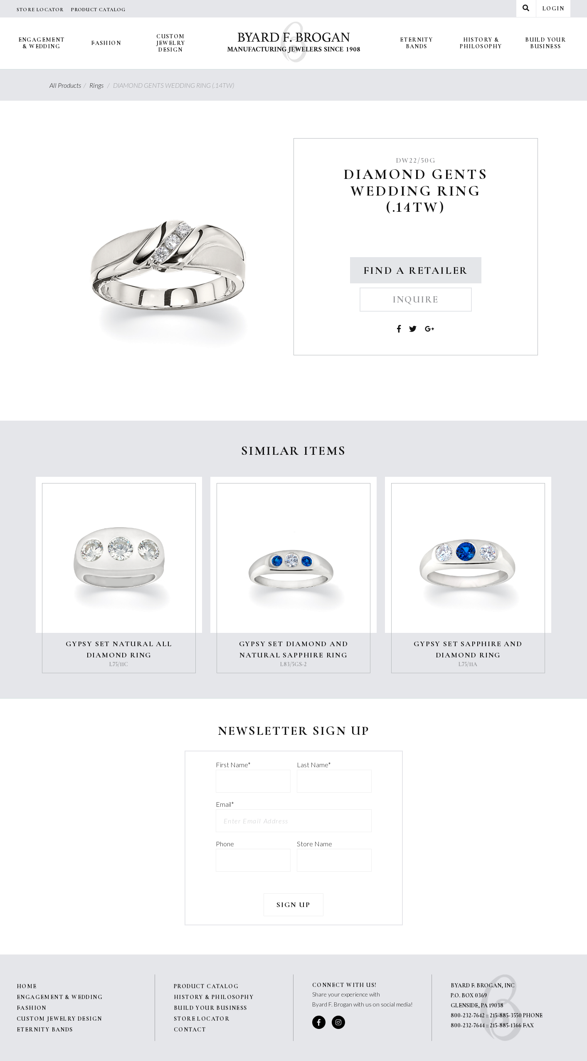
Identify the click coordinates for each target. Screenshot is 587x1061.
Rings (100, 85)
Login (553, 8)
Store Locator (40, 9)
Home (27, 986)
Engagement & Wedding (41, 43)
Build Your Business (545, 43)
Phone (225, 844)
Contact (190, 1029)
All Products (68, 85)
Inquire (415, 299)
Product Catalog (98, 9)
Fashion (106, 43)
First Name (233, 764)
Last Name (314, 764)
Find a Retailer (415, 270)
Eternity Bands (416, 43)
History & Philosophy (481, 43)
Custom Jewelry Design (170, 43)
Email (225, 804)
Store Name (314, 844)
